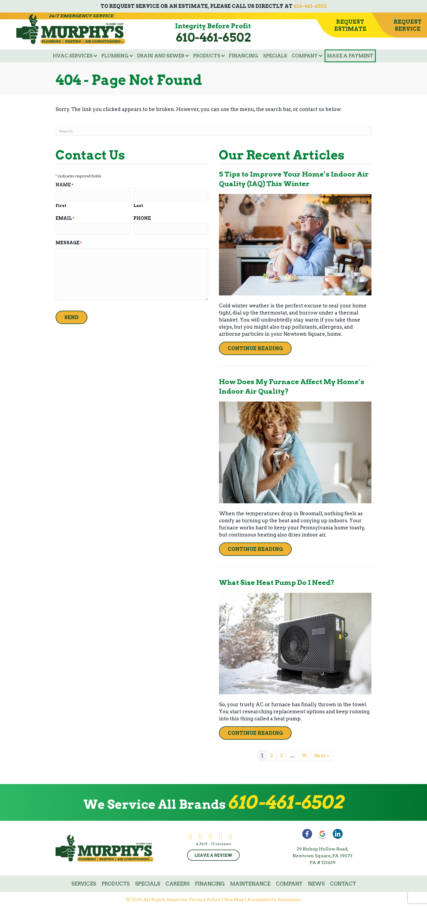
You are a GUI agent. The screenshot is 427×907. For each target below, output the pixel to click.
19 (304, 755)
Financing (243, 55)
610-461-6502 (310, 6)
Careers (178, 884)
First (61, 205)
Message (69, 242)
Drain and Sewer (160, 55)
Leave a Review (213, 855)
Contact (343, 884)
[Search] (213, 131)
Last (138, 205)
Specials (275, 55)
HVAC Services (73, 55)
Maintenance (250, 884)
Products (206, 55)
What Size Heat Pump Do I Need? (276, 582)
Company (305, 55)
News (316, 884)
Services (83, 884)
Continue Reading (255, 348)
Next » (321, 755)
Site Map (234, 899)
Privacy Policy (205, 899)
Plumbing (115, 55)
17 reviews (221, 844)
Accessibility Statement (274, 899)
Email (65, 218)
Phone (142, 217)
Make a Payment (350, 55)
